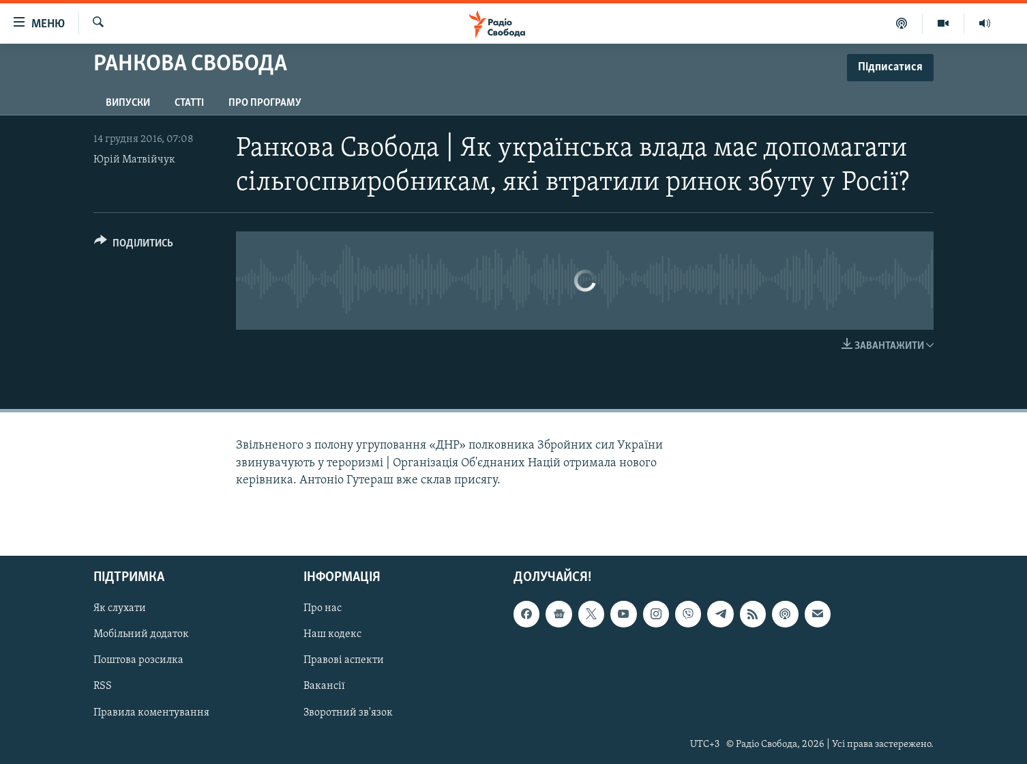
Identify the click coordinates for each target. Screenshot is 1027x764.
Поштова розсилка (138, 660)
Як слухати (119, 608)
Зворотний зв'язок (348, 712)
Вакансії (324, 686)
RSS (102, 686)
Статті (189, 103)
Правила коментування (151, 712)
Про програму (264, 103)
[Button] (133, 245)
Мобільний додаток (141, 634)
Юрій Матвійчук (134, 159)
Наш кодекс (332, 634)
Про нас (322, 608)
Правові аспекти (343, 660)
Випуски (128, 103)
